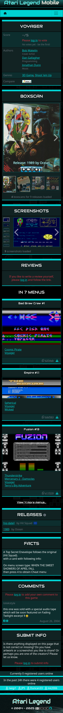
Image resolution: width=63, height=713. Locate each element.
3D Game (28, 75)
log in (34, 40)
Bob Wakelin (30, 50)
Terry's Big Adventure (18, 485)
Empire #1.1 (31, 372)
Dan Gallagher (31, 58)
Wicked (9, 409)
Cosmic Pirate (13, 349)
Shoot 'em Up (43, 75)
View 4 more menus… (31, 502)
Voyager (10, 353)
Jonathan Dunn (31, 65)
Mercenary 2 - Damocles (20, 479)
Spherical (10, 403)
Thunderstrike (13, 475)
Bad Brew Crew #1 (31, 303)
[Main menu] (56, 13)
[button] (7, 137)
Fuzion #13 (31, 429)
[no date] (9, 523)
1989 (6, 529)
